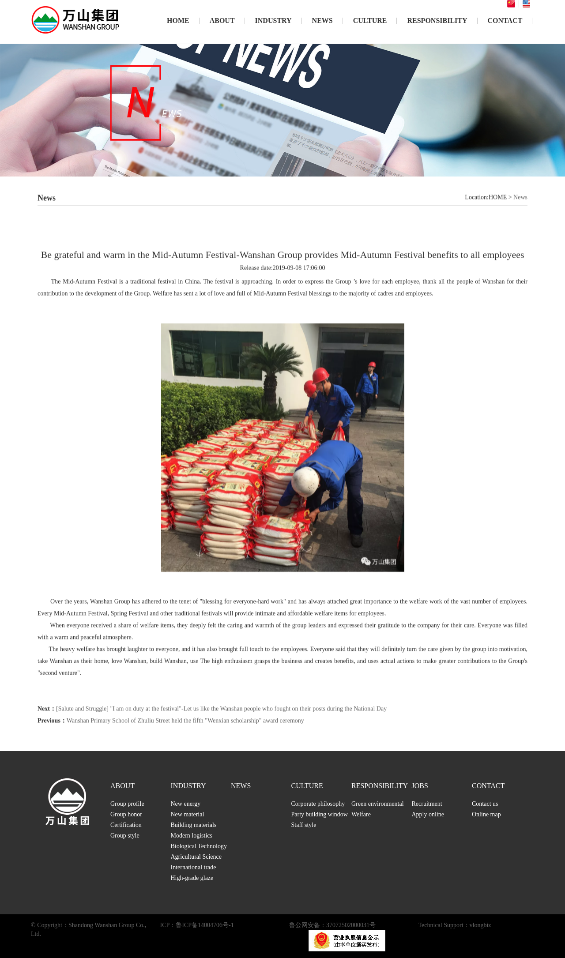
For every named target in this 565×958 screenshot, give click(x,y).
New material (187, 814)
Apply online (428, 814)
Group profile (127, 803)
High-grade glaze (192, 878)
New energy (186, 803)
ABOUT (222, 20)
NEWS (322, 20)
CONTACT (505, 20)
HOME (178, 20)
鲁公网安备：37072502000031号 (332, 925)
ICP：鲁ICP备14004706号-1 (197, 925)
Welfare (361, 814)
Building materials (194, 825)
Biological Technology (199, 846)
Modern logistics (192, 835)
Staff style (303, 825)
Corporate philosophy (318, 803)
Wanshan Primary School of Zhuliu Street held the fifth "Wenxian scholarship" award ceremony (185, 740)
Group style (124, 835)
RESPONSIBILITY (437, 20)
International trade (193, 867)
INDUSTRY (273, 20)
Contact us (485, 803)
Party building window (319, 814)
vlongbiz (480, 925)
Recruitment (427, 803)
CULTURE (370, 20)
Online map (486, 814)
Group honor (126, 814)
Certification (126, 825)
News (520, 217)
